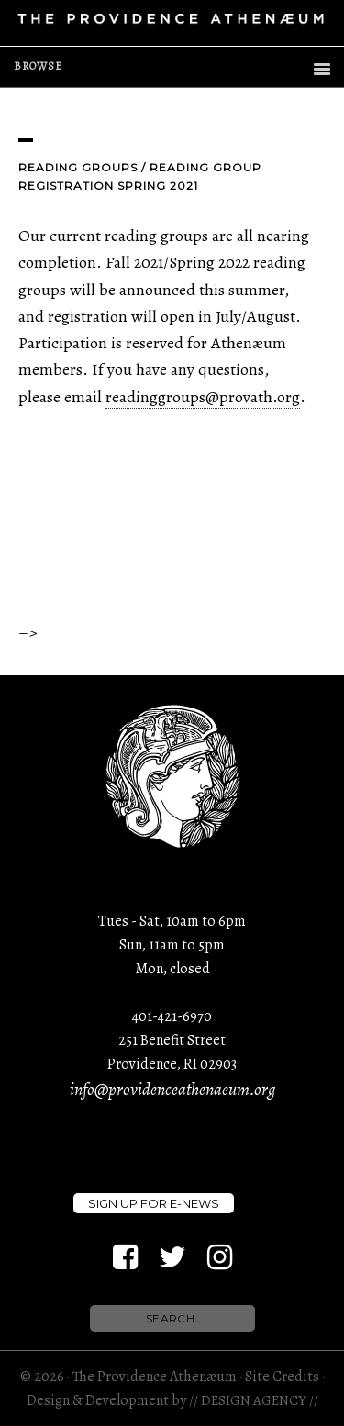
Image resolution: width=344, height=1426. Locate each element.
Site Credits (282, 1376)
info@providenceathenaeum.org (172, 1090)
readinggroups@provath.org (202, 397)
